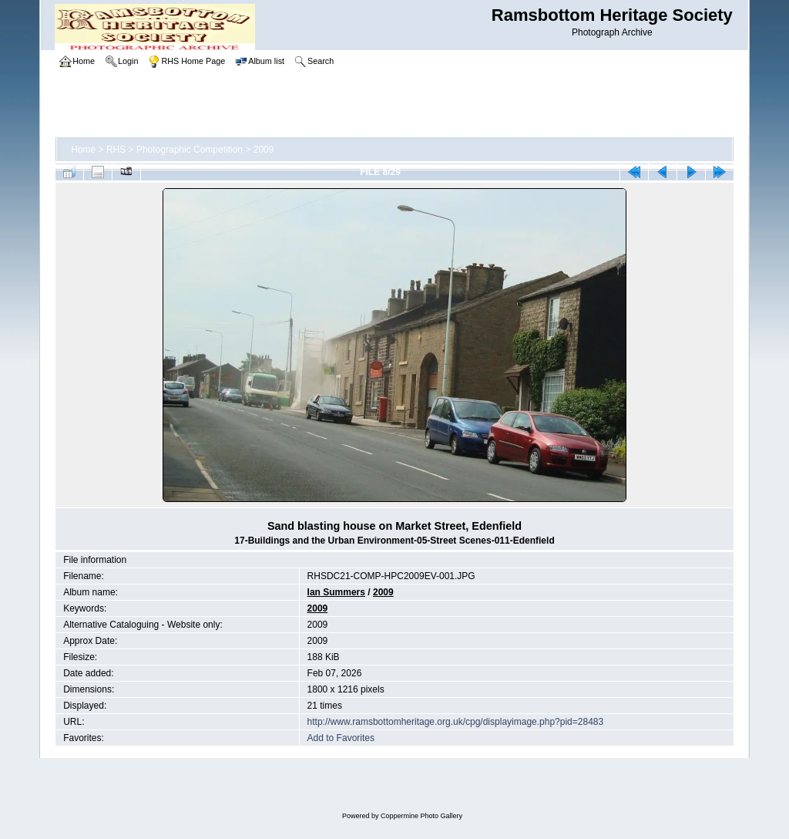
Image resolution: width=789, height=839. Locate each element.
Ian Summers (336, 592)
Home (83, 149)
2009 (263, 149)
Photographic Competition (189, 149)
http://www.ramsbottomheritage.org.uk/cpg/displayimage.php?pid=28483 (455, 721)
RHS (116, 149)
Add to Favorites (340, 738)
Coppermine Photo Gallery (421, 816)
